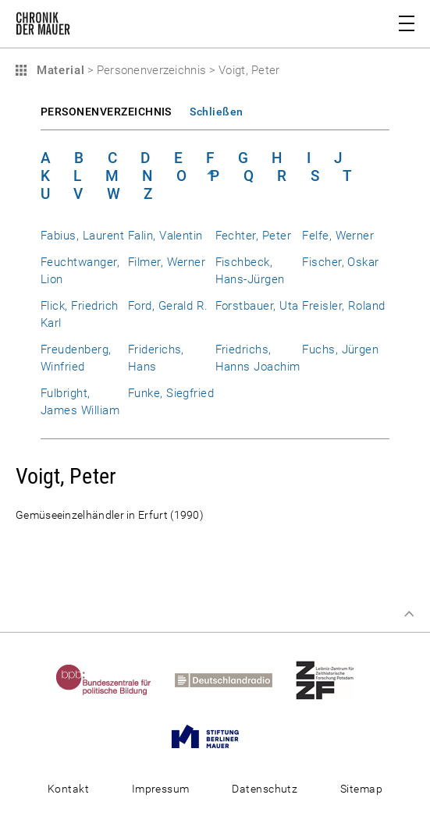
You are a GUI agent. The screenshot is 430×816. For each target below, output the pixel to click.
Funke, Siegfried (171, 393)
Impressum (161, 788)
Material (58, 70)
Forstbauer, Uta (257, 306)
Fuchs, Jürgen (340, 349)
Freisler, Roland (344, 306)
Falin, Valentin (165, 236)
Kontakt (68, 788)
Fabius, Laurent (82, 236)
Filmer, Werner (167, 262)
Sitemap (361, 788)
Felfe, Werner (338, 236)
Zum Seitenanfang (408, 614)
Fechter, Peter (253, 236)
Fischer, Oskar (340, 262)
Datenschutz (264, 788)
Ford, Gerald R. (168, 306)
